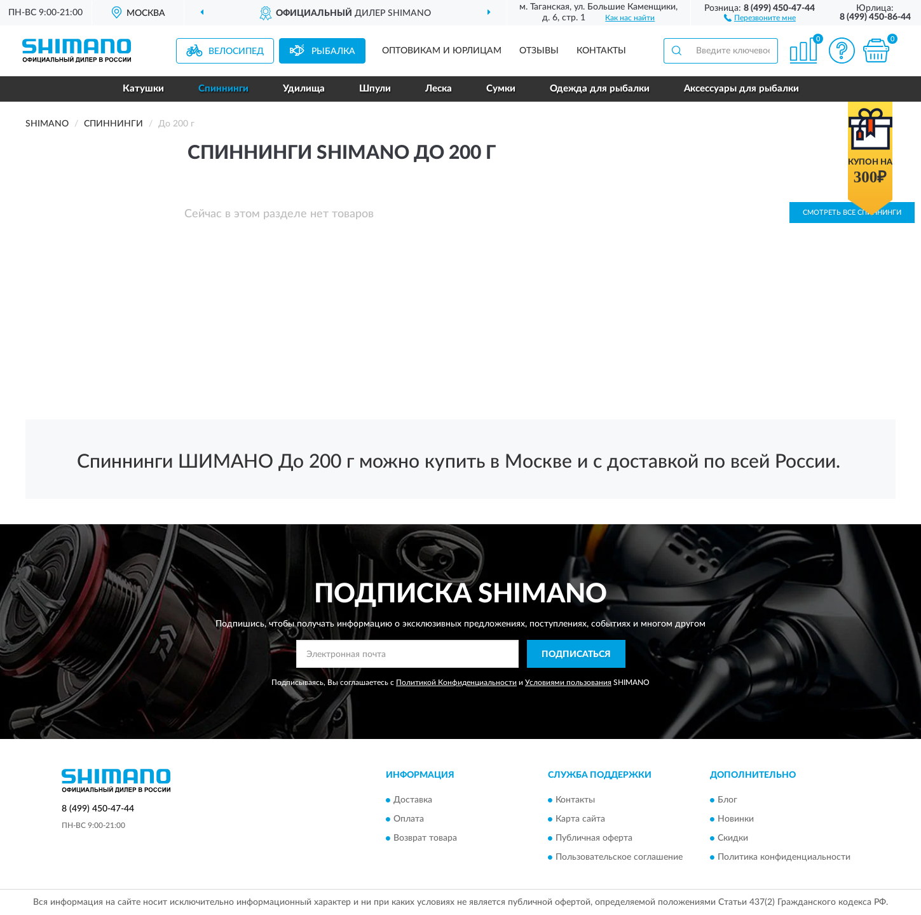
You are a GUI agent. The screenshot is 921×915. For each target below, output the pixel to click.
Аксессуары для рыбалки (741, 88)
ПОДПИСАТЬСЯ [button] (576, 654)
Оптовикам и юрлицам (441, 50)
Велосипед (236, 51)
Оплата (408, 819)
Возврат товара (425, 838)
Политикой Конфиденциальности (456, 682)
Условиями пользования (568, 682)
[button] (760, 17)
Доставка (412, 800)
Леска (438, 88)
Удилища (304, 88)
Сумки (500, 88)
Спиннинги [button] (223, 88)
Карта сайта (580, 819)
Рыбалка (333, 51)
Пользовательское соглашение (619, 857)
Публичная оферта (594, 838)
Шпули (375, 88)
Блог (727, 800)
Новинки (736, 819)
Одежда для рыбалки (600, 88)
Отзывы (539, 50)
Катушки (143, 88)
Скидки (733, 838)
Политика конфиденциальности (784, 857)
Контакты (601, 50)
